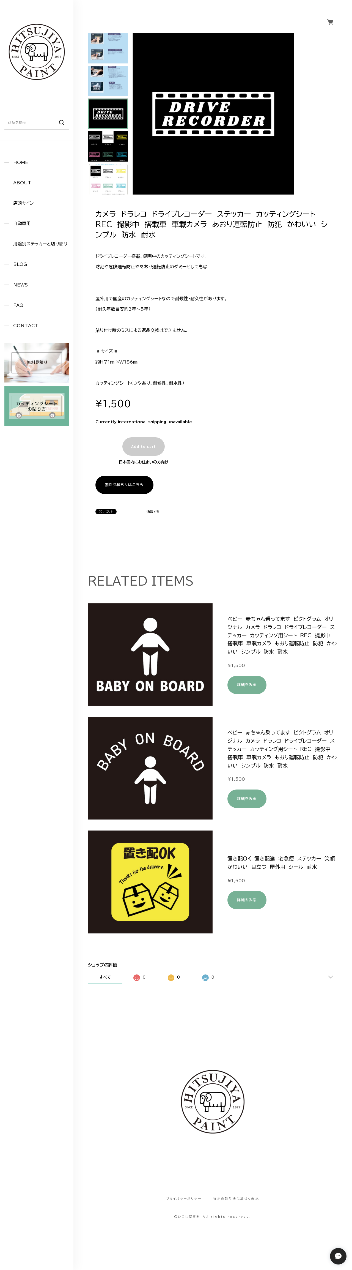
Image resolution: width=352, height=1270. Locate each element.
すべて (105, 977)
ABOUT (22, 183)
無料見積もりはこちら (124, 485)
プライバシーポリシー (184, 1198)
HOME (20, 162)
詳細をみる (247, 685)
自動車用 (22, 223)
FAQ (18, 305)
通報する (153, 511)
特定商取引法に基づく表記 (236, 1198)
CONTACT (25, 325)
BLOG (20, 264)
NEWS (20, 285)
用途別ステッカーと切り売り (40, 244)
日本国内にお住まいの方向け (144, 462)
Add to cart (143, 446)
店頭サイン (23, 203)
